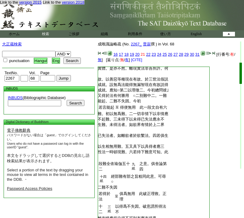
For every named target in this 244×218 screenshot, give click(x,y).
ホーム (14, 34)
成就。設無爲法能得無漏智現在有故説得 (133, 84)
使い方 (165, 34)
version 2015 (30, 2)
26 (170, 54)
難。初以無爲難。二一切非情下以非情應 (133, 113)
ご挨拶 (73, 34)
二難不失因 (107, 187)
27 (175, 54)
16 (115, 54)
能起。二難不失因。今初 (119, 101)
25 (165, 54)
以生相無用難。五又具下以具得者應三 (131, 146)
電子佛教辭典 (18, 130)
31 (197, 54)
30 (192, 54)
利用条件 (135, 34)
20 (137, 54)
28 (181, 54)
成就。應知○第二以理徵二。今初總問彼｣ (133, 90)
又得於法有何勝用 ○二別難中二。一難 (132, 95)
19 (132, 54)
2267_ (136, 44)
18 (126, 54)
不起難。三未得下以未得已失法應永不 (131, 119)
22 (148, 54)
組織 (104, 34)
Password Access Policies (29, 188)
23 (154, 54)
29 (186, 54)
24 (159, 54)
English (196, 34)
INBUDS (15, 97)
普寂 (147, 44)
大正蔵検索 (12, 44)
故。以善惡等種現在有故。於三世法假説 (133, 79)
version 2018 (73, 2)
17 (121, 54)
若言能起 (106, 107)
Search (75, 103)
